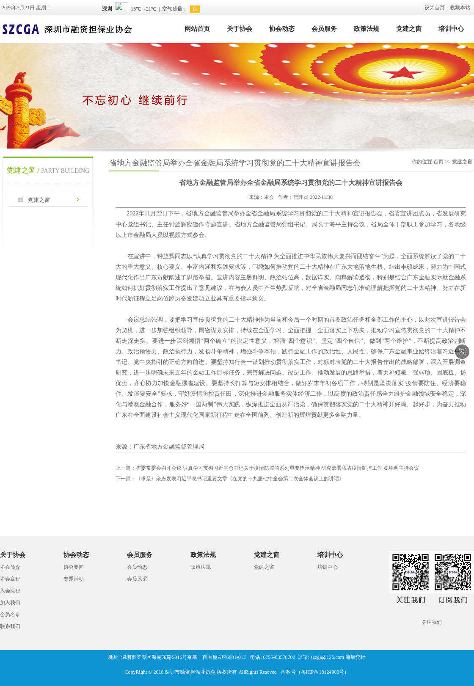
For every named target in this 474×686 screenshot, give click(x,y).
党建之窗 (409, 28)
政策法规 (366, 28)
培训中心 (451, 28)
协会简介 (10, 567)
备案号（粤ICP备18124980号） (315, 672)
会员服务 (324, 28)
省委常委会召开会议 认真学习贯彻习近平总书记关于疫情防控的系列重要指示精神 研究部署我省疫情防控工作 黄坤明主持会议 (267, 468)
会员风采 (137, 579)
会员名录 (10, 614)
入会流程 (10, 591)
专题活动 (73, 579)
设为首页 (434, 8)
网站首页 (197, 28)
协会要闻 (73, 567)
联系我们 (10, 626)
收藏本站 (460, 8)
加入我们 (10, 603)
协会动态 (282, 28)
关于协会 (239, 28)
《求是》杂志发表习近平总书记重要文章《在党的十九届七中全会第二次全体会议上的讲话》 (230, 479)
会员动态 (137, 567)
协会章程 (10, 579)
